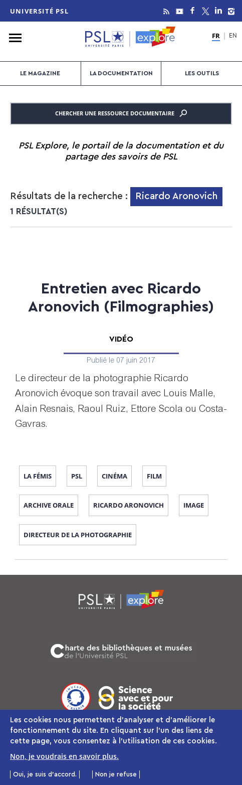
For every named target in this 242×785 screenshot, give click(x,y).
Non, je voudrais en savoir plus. (64, 759)
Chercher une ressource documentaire (121, 113)
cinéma (114, 476)
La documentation (121, 73)
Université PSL (39, 11)
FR (216, 36)
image (193, 505)
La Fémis (38, 476)
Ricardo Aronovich (128, 505)
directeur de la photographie (78, 534)
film (154, 476)
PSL (76, 476)
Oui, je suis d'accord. (45, 777)
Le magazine (40, 73)
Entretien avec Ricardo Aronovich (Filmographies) (121, 298)
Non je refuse (116, 777)
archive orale (49, 505)
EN (233, 36)
